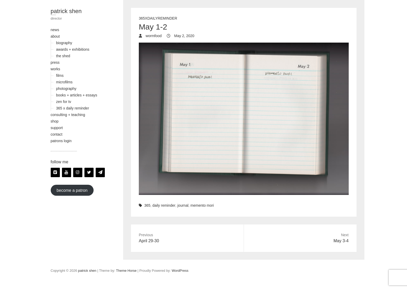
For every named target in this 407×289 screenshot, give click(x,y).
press (55, 62)
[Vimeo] (55, 172)
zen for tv (63, 102)
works (55, 69)
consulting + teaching (68, 115)
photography (66, 88)
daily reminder (163, 205)
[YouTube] (66, 172)
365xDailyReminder (158, 18)
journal (182, 205)
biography (64, 43)
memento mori (202, 205)
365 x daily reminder (72, 108)
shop (55, 121)
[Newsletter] (100, 172)
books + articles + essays (76, 95)
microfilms (64, 82)
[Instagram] (77, 172)
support (57, 128)
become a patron (71, 190)
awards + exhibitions (72, 49)
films (60, 75)
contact (56, 134)
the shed (63, 56)
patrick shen (66, 11)
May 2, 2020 (183, 36)
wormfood (153, 36)
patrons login (61, 141)
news (55, 30)
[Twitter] (89, 172)
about (55, 36)
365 (147, 205)
